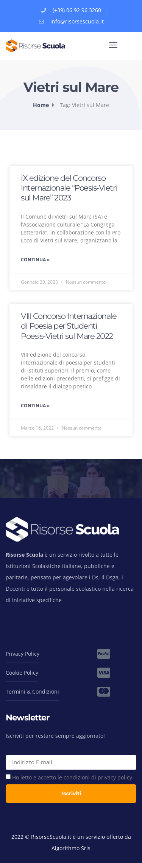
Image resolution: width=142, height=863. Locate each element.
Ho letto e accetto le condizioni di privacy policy (72, 777)
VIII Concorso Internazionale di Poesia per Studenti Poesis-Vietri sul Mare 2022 (68, 326)
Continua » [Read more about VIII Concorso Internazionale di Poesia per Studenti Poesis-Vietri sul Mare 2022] (35, 405)
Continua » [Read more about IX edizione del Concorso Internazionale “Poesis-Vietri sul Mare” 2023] (35, 259)
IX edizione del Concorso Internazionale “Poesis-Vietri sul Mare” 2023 (69, 188)
